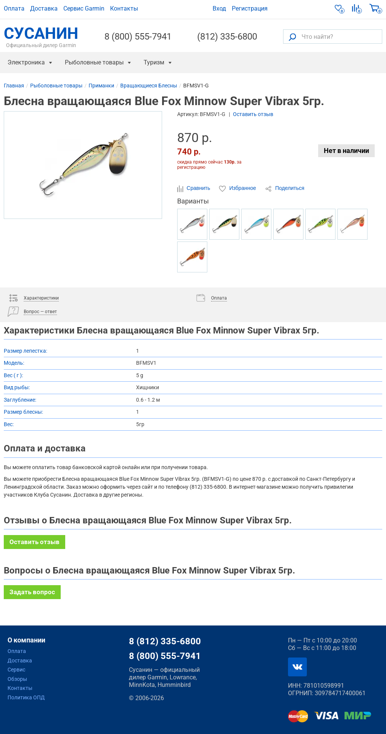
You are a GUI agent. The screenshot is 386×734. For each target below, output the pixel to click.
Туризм (154, 62)
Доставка (44, 8)
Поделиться (284, 188)
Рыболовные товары (94, 62)
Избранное (238, 188)
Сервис (16, 670)
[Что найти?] (332, 36)
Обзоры (17, 679)
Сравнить (194, 188)
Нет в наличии (346, 150)
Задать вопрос (32, 592)
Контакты (124, 8)
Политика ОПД (26, 697)
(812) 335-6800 (227, 36)
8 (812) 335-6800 (165, 641)
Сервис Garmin (83, 8)
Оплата (14, 8)
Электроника (26, 62)
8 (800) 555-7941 (138, 36)
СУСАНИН (41, 36)
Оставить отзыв (253, 114)
